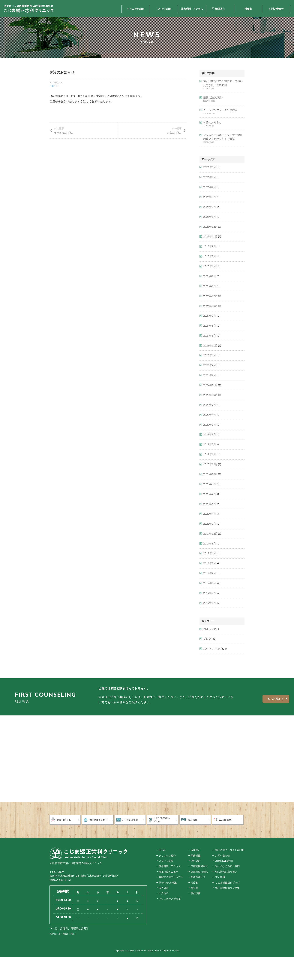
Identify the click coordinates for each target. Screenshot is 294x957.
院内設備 (195, 893)
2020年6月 (209, 503)
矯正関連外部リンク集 (227, 887)
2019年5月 (209, 563)
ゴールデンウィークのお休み (220, 109)
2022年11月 (210, 385)
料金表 (248, 8)
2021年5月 (209, 444)
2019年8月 (209, 543)
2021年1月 (209, 454)
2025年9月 (209, 246)
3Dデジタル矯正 (168, 882)
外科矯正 (195, 860)
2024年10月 (210, 305)
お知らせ (54, 86)
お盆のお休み (152, 130)
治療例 (194, 882)
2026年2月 (209, 206)
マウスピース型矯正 (170, 898)
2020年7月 (209, 493)
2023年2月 (209, 375)
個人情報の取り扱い (226, 871)
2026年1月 (209, 216)
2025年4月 (209, 276)
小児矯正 (164, 893)
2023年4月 (209, 365)
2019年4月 (209, 573)
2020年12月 (210, 464)
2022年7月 (209, 404)
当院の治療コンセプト (171, 876)
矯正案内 (220, 8)
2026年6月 (209, 167)
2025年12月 (210, 226)
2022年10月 (210, 394)
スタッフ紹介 (164, 8)
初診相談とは (198, 876)
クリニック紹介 (135, 8)
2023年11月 (210, 345)
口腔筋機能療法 (199, 865)
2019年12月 (210, 533)
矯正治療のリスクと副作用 (229, 849)
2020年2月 (209, 523)
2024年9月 (209, 315)
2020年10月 (210, 474)
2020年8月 (209, 484)
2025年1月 (209, 286)
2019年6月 (209, 553)
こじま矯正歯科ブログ (227, 882)
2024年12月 (210, 295)
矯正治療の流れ (199, 871)
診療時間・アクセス (192, 8)
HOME (162, 849)
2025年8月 (209, 256)
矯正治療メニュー (168, 871)
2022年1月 (209, 424)
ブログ (207, 638)
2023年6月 (209, 355)
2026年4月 (209, 187)
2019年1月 (209, 602)
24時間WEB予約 (224, 860)
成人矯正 (164, 887)
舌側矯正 (195, 849)
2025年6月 (209, 266)
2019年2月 (209, 592)
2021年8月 (209, 434)
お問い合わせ (276, 8)
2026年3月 (209, 196)
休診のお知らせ (212, 122)
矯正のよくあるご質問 (227, 865)
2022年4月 (209, 414)
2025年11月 (210, 236)
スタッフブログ (212, 648)
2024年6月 (209, 325)
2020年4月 (209, 513)
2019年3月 (209, 583)
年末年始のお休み (83, 130)
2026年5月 (209, 177)
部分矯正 (195, 855)
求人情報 (220, 876)
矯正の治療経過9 (213, 97)
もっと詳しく (260, 698)
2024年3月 (209, 335)
